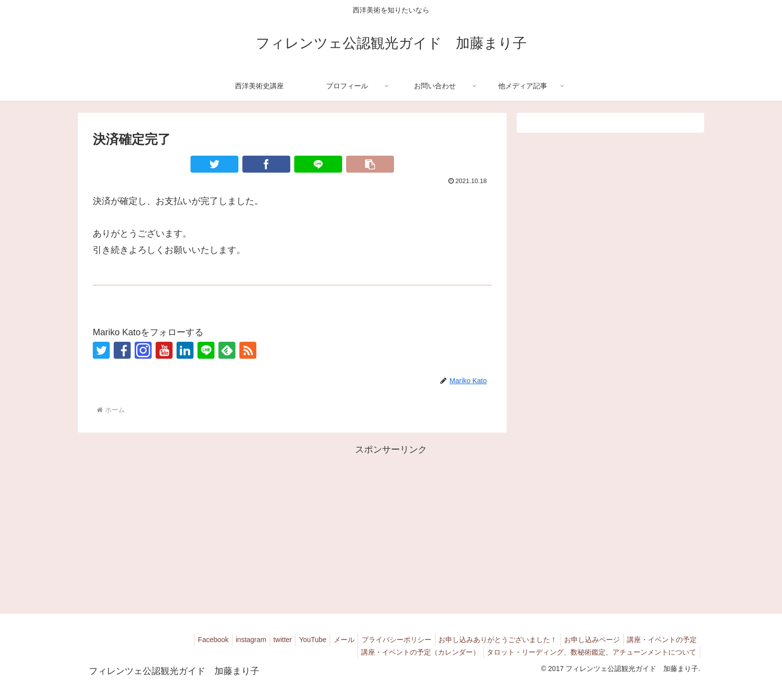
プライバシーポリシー (384, 640)
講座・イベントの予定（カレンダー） (415, 652)
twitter (260, 640)
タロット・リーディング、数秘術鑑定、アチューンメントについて (590, 652)
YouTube (294, 640)
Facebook (184, 640)
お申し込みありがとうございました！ (489, 640)
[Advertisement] (391, 528)
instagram (225, 640)
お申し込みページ (587, 640)
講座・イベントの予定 (660, 640)
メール (328, 640)
